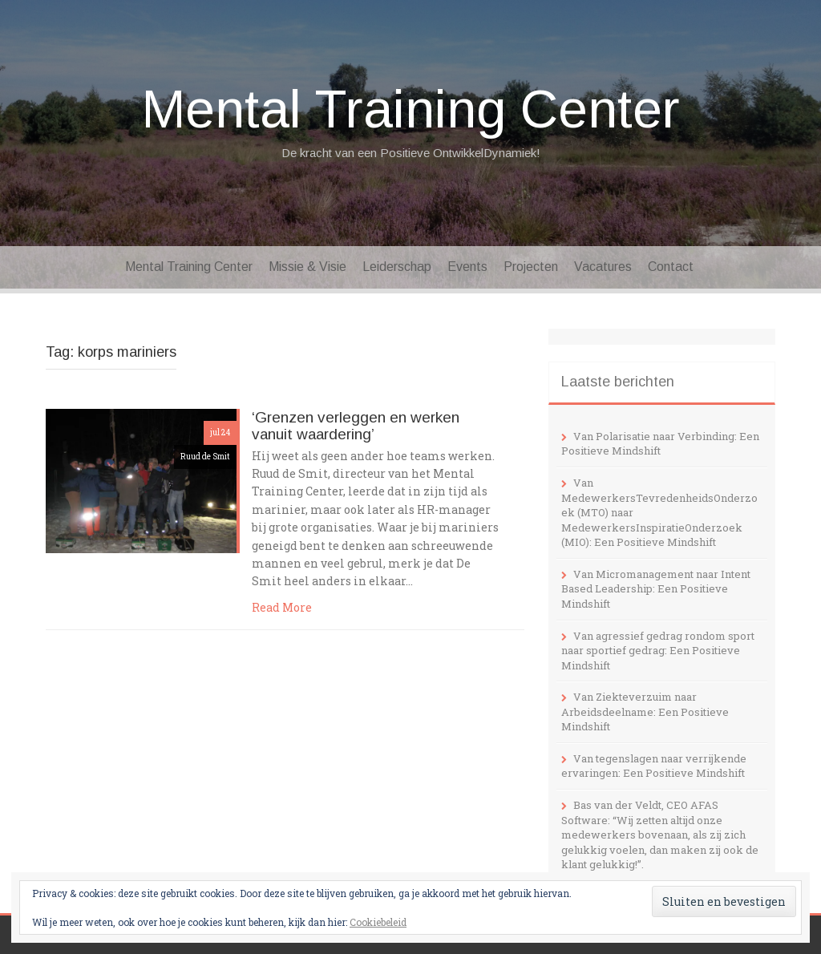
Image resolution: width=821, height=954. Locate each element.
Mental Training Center (411, 109)
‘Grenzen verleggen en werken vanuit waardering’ (355, 426)
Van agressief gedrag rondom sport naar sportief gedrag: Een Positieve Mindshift (657, 651)
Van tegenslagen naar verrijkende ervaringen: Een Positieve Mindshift (653, 766)
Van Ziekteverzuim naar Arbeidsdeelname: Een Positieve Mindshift (645, 711)
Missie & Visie (307, 266)
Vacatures (603, 266)
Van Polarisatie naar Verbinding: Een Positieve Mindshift (660, 444)
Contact (671, 266)
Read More (282, 607)
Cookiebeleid (378, 922)
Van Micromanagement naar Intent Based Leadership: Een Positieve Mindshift (655, 589)
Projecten (531, 266)
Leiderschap (396, 266)
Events (467, 266)
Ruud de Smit (205, 456)
